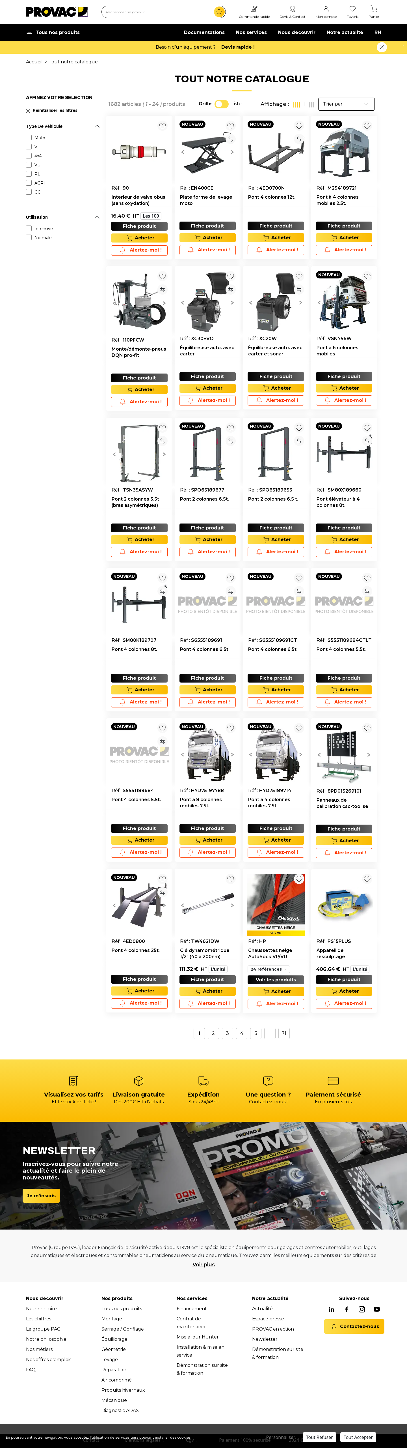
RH (377, 32)
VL (37, 146)
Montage (111, 1319)
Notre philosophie (46, 1339)
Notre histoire (41, 1308)
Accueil (34, 62)
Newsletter (265, 1339)
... (270, 1033)
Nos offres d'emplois (48, 1359)
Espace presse (268, 1319)
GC (37, 192)
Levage (109, 1359)
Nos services (251, 32)
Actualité (262, 1308)
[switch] (222, 104)
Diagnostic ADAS (120, 1410)
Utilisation (37, 217)
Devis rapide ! (238, 47)
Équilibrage (114, 1339)
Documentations (204, 32)
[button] (182, 151)
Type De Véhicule (44, 126)
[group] (208, 152)
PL (37, 174)
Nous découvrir (296, 32)
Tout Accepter (358, 1437)
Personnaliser (280, 1437)
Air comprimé (116, 1380)
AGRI (39, 183)
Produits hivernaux (123, 1390)
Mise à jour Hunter (198, 1337)
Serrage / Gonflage (122, 1329)
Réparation (113, 1369)
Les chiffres (38, 1319)
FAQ (31, 1369)
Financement (192, 1308)
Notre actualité (345, 32)
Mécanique (114, 1400)
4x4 (38, 155)
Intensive (43, 228)
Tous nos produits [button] (53, 32)
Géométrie (113, 1349)
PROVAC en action (273, 1329)
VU (37, 165)
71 (284, 1033)
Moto (39, 137)
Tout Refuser (319, 1437)
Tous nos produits (121, 1308)
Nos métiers (39, 1349)
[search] (219, 12)
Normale (43, 237)
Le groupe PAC (43, 1329)
